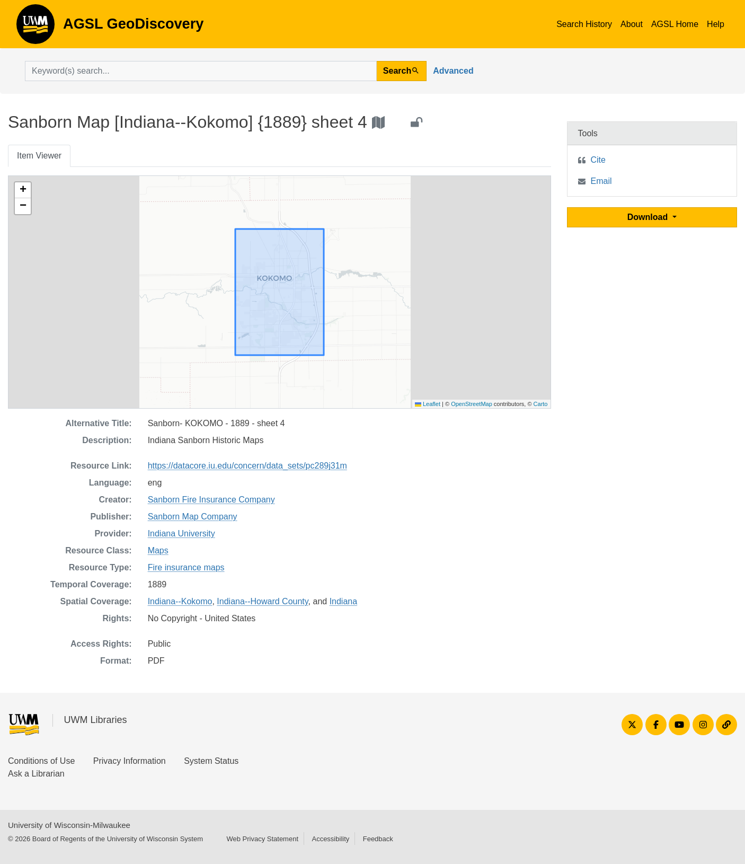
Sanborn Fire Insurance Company (211, 499)
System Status (211, 760)
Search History (584, 24)
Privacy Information (129, 760)
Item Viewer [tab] (39, 155)
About (631, 24)
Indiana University (181, 533)
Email (601, 181)
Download (648, 217)
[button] (23, 190)
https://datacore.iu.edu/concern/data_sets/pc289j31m (247, 465)
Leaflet (427, 404)
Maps (158, 550)
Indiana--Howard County (262, 601)
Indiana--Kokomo (180, 601)
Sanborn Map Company (192, 516)
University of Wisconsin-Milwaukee (69, 825)
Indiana (344, 601)
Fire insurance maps (186, 567)
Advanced (453, 70)
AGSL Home (674, 24)
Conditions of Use (41, 760)
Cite (598, 159)
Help (715, 24)
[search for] (201, 71)
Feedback (378, 839)
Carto (541, 404)
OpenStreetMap (471, 404)
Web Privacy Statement (262, 839)
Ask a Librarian (36, 773)
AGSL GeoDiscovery (35, 27)
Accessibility (330, 839)
